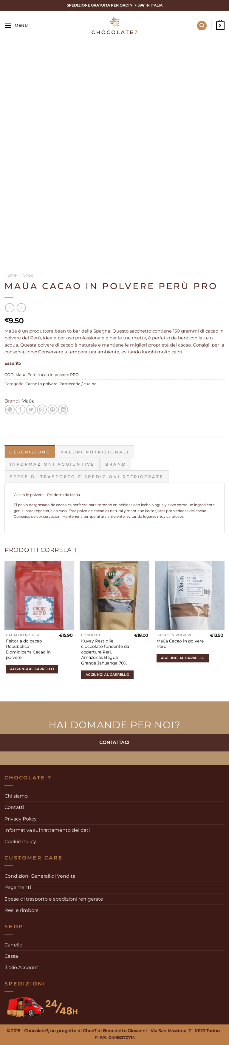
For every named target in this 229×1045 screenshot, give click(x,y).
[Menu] (16, 25)
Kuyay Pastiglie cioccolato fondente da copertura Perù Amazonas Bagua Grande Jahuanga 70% (105, 651)
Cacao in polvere (41, 384)
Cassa (11, 956)
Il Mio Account (21, 967)
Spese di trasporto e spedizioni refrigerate (53, 898)
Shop (28, 275)
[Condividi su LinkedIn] (63, 409)
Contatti (14, 807)
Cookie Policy (20, 841)
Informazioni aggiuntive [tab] (52, 464)
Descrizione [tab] (29, 452)
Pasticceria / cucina (78, 384)
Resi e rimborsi (22, 910)
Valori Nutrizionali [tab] (95, 452)
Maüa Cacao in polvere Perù (180, 643)
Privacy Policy (20, 818)
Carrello (13, 944)
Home (10, 275)
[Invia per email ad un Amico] (42, 409)
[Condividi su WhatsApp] (10, 409)
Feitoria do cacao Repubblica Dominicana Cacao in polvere (28, 649)
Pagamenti (17, 887)
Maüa (28, 401)
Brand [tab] (115, 464)
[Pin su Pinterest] (53, 409)
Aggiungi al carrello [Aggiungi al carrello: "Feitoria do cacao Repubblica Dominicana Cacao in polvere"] (32, 669)
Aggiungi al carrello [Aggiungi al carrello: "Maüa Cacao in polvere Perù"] (183, 658)
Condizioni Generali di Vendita (39, 876)
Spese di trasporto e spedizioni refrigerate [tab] (87, 476)
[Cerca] (202, 25)
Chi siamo (16, 795)
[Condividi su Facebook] (20, 409)
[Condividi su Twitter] (31, 409)
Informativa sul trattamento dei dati (47, 830)
